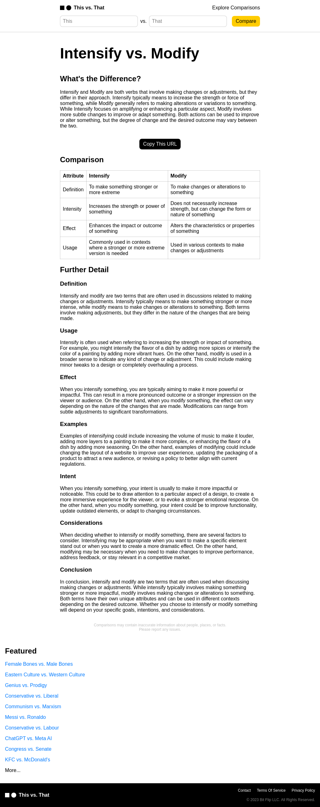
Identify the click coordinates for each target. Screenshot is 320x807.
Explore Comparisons (236, 7)
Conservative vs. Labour (32, 727)
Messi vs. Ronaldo (25, 717)
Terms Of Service (271, 790)
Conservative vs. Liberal (31, 696)
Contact (244, 790)
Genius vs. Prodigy (26, 685)
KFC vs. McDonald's (27, 759)
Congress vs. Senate (28, 749)
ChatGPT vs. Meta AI (28, 738)
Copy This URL (160, 144)
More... (13, 770)
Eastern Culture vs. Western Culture (45, 674)
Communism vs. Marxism (33, 706)
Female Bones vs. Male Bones (39, 664)
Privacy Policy (303, 790)
